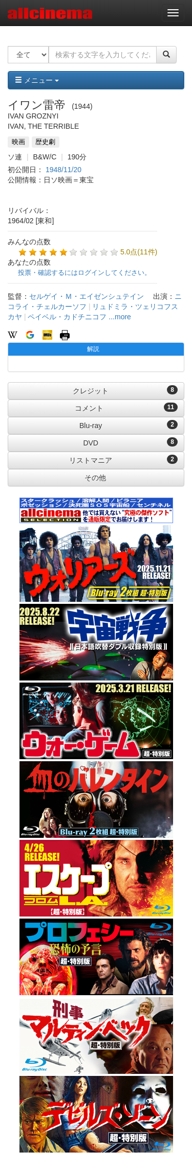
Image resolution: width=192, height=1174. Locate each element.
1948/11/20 (63, 170)
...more (120, 317)
